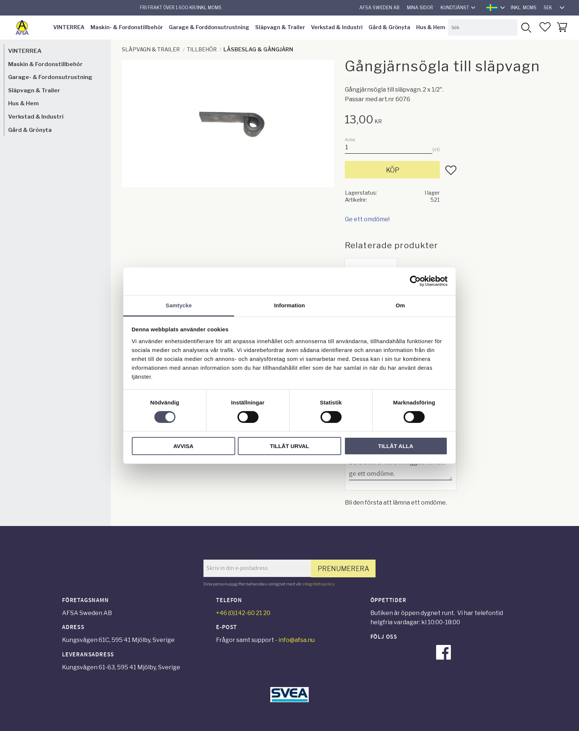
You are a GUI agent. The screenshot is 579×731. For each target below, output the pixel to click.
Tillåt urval (289, 446)
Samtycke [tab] (179, 305)
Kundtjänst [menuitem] (455, 7)
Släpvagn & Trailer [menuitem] (280, 27)
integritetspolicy (318, 584)
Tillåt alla (395, 446)
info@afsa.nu (296, 639)
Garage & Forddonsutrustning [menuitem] (209, 27)
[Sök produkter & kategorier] (482, 27)
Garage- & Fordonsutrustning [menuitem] (50, 77)
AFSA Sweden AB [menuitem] (379, 7)
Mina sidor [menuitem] (420, 7)
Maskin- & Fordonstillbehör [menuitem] (126, 27)
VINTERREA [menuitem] (69, 27)
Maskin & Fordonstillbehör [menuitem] (45, 64)
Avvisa (183, 446)
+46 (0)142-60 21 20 (243, 612)
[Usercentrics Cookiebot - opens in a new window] (415, 281)
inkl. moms (524, 7)
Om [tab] (400, 305)
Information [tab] (289, 305)
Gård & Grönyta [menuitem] (389, 27)
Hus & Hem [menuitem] (430, 27)
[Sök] (525, 27)
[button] (545, 27)
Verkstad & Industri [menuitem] (337, 27)
